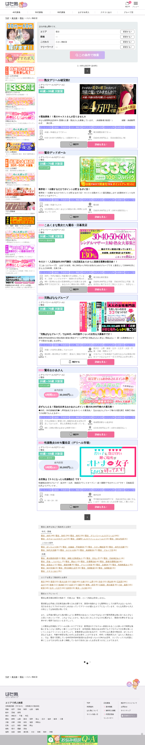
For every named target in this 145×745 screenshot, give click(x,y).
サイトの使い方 (92, 714)
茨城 (13, 712)
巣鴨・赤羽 (90, 585)
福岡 (7, 732)
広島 (7, 725)
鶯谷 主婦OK (102, 565)
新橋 (51, 585)
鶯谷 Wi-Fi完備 (48, 568)
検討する (76, 362)
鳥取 (19, 725)
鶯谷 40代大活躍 (116, 547)
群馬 (19, 712)
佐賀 (13, 732)
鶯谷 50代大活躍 (48, 550)
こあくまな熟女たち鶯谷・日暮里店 (65, 225)
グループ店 (128, 12)
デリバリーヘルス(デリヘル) (52, 85)
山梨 (19, 719)
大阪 (7, 722)
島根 (25, 725)
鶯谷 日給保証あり (112, 558)
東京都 (14, 18)
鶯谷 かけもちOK (68, 550)
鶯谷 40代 (46, 536)
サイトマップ (126, 710)
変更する (127, 32)
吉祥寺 (69, 588)
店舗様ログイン (129, 716)
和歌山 (38, 722)
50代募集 (39, 12)
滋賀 (31, 722)
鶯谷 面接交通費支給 (109, 561)
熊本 (44, 732)
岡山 (31, 725)
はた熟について (92, 710)
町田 (43, 588)
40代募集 (16, 12)
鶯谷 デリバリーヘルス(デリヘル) (99, 536)
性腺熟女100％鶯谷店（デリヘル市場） (68, 442)
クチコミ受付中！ (46, 240)
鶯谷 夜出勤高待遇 (49, 558)
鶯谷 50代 (60, 536)
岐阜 (55, 719)
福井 (49, 719)
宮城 (19, 709)
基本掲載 (109, 707)
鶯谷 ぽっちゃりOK (50, 547)
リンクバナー (108, 718)
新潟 (25, 719)
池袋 (74, 582)
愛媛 (19, 729)
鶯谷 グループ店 (105, 550)
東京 (43, 582)
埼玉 (26, 716)
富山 (37, 719)
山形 (31, 709)
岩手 (13, 709)
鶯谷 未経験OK (87, 550)
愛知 (7, 719)
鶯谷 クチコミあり (49, 571)
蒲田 (80, 585)
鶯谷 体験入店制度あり (72, 558)
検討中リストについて (129, 703)
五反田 (120, 582)
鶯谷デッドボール (55, 152)
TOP (7, 18)
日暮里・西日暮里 (106, 585)
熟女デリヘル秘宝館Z (57, 80)
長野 (31, 719)
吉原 (71, 585)
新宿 (53, 582)
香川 (13, 729)
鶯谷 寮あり (71, 561)
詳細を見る (100, 144)
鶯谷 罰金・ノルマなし (51, 561)
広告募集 (107, 703)
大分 (32, 732)
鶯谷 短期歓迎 (105, 568)
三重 (61, 719)
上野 (92, 582)
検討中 (128, 4)
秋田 (25, 709)
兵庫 (13, 722)
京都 (19, 722)
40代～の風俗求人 (107, 635)
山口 (13, 725)
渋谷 (100, 582)
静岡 (13, 719)
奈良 (25, 722)
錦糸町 (61, 585)
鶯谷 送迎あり (47, 565)
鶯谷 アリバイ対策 (83, 565)
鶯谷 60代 (75, 536)
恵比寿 (110, 582)
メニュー (135, 4)
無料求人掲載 (110, 710)
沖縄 (51, 732)
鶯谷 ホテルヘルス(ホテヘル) (54, 539)
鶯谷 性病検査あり (120, 565)
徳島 (7, 729)
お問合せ (124, 707)
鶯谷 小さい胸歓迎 (96, 547)
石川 (43, 719)
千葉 (20, 716)
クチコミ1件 (44, 168)
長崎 (19, 732)
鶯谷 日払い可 (93, 558)
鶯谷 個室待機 (64, 565)
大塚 (83, 582)
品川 (43, 585)
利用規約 (90, 707)
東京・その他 (81, 588)
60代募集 (61, 12)
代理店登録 (110, 714)
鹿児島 (26, 732)
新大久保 (63, 582)
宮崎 (38, 732)
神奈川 (13, 716)
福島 (37, 709)
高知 (25, 729)
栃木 (7, 712)
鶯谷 (22, 18)
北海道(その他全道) (32, 706)
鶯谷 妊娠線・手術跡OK (73, 547)
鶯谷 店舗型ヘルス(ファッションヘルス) (88, 539)
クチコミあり (106, 12)
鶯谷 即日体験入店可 (68, 568)
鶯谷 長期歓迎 (88, 568)
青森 (7, 709)
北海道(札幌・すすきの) (14, 706)
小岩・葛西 (123, 585)
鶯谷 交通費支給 (88, 561)
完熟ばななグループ (56, 297)
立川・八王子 (55, 588)
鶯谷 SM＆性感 (117, 539)
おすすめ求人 (83, 12)
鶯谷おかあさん (53, 370)
